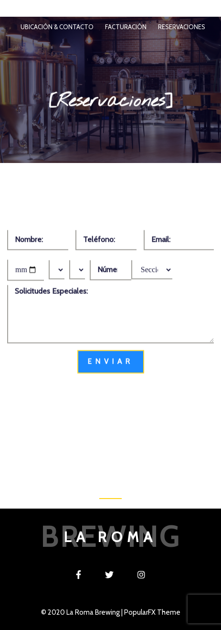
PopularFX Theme (152, 612)
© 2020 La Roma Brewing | (82, 612)
